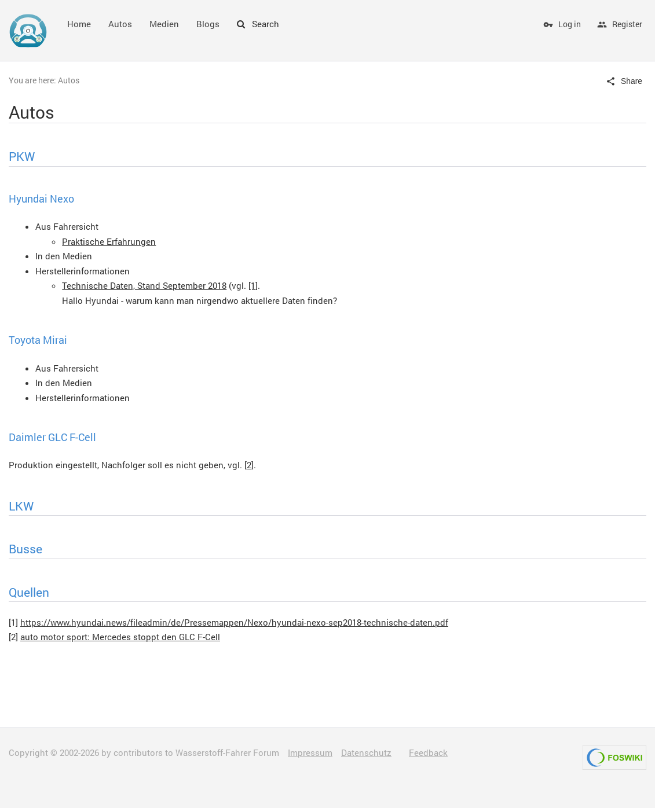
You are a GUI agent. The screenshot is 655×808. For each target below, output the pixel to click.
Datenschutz (366, 752)
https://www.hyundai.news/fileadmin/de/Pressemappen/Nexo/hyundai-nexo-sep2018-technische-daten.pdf (234, 622)
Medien (164, 24)
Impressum (310, 752)
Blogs (207, 24)
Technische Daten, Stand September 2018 (144, 285)
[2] (249, 465)
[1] (253, 285)
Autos (120, 24)
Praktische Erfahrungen (109, 241)
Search (258, 24)
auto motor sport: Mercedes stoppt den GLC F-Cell (120, 636)
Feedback (428, 752)
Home (79, 24)
